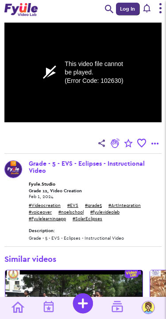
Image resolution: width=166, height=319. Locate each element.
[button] (147, 9)
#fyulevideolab (105, 212)
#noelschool (71, 212)
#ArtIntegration (124, 205)
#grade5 (93, 205)
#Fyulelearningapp (47, 219)
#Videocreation (45, 205)
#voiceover (40, 212)
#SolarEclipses (87, 219)
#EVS (72, 205)
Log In (127, 9)
